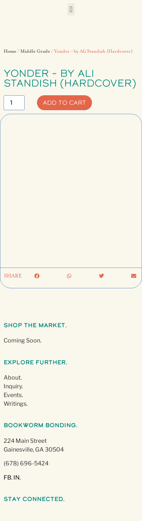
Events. (13, 395)
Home (10, 51)
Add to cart (64, 103)
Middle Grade (35, 51)
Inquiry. (13, 386)
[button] (70, 9)
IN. (17, 477)
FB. (8, 477)
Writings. (16, 403)
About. (13, 377)
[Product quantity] (14, 102)
